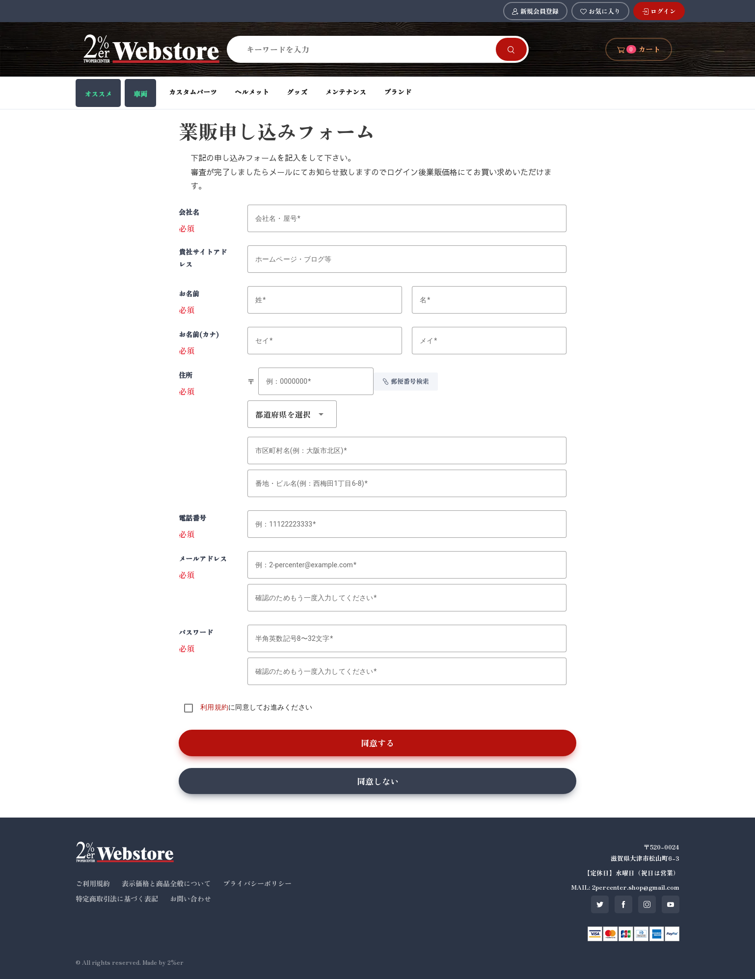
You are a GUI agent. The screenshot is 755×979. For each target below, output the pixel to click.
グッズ (297, 92)
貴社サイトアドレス (203, 258)
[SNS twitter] (600, 904)
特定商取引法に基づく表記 (117, 898)
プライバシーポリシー (257, 883)
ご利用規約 (93, 883)
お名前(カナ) (199, 334)
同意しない (378, 781)
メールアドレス (203, 558)
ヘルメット (252, 92)
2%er (175, 962)
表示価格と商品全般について (166, 883)
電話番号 (192, 518)
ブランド (397, 92)
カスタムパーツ (193, 92)
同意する (377, 743)
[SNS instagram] (647, 904)
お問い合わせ (190, 898)
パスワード (196, 632)
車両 (140, 94)
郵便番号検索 (405, 381)
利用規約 (214, 707)
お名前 (189, 293)
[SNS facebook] (623, 904)
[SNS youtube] (670, 904)
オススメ (98, 94)
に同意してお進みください (256, 707)
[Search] (367, 49)
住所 (185, 375)
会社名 (189, 212)
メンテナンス (345, 92)
